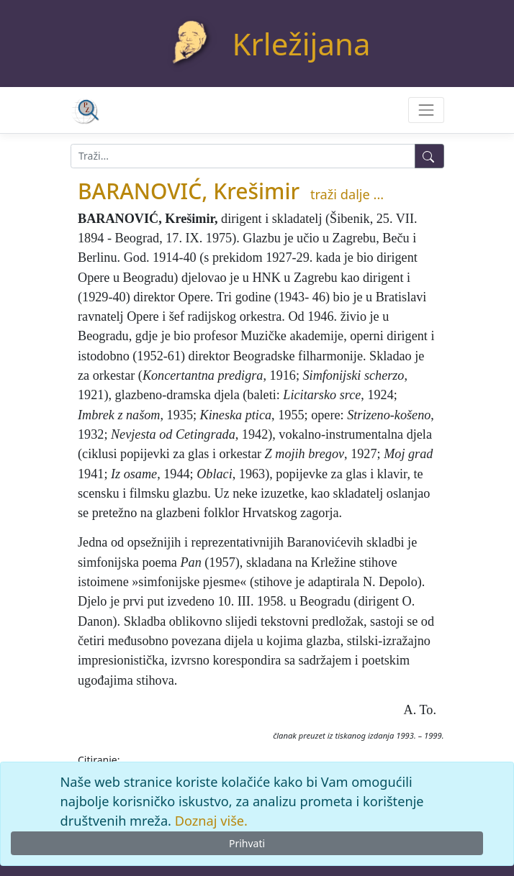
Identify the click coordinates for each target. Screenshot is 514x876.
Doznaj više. (211, 820)
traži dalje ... (347, 194)
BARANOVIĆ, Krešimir (188, 191)
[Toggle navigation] (425, 109)
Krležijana (302, 43)
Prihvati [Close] (247, 843)
